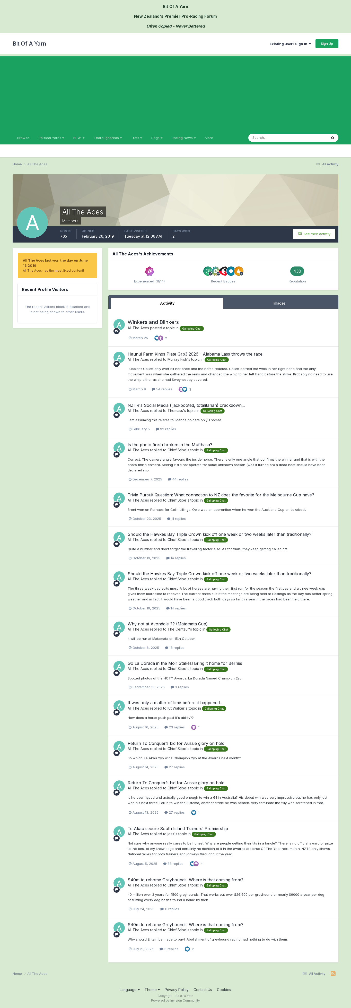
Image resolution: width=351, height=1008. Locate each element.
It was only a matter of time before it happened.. (175, 702)
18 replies (175, 647)
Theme (152, 989)
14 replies (176, 558)
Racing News (184, 138)
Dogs (156, 138)
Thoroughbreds (108, 138)
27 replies (174, 767)
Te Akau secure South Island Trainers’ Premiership (178, 828)
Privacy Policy (177, 989)
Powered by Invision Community (175, 1000)
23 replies (174, 727)
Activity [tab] (167, 303)
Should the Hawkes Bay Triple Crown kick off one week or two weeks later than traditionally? (219, 534)
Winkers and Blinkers (153, 322)
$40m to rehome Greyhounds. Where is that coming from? (185, 879)
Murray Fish (177, 359)
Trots (136, 138)
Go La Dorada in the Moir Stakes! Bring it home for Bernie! (185, 663)
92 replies (166, 429)
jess (171, 834)
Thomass (175, 410)
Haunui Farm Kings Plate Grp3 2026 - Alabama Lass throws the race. (196, 354)
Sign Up (327, 43)
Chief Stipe (177, 450)
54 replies (162, 389)
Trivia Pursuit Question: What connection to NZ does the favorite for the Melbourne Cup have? (221, 494)
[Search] (271, 138)
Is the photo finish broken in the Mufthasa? (170, 444)
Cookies (224, 989)
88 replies (173, 863)
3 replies (180, 687)
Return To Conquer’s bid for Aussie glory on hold (176, 743)
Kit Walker (176, 708)
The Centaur (178, 629)
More (209, 138)
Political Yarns (51, 138)
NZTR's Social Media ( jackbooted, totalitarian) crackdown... (186, 405)
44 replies (178, 479)
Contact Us (203, 989)
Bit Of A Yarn (29, 43)
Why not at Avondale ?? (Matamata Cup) (168, 623)
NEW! (78, 138)
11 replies (176, 518)
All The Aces (138, 328)
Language (130, 989)
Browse (23, 138)
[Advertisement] (175, 92)
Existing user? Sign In (290, 44)
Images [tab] (280, 303)
